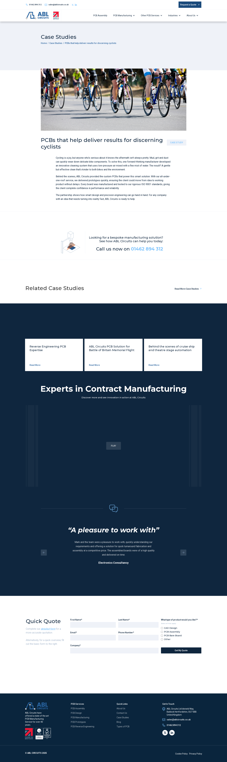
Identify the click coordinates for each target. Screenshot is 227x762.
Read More (35, 365)
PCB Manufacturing (122, 15)
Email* (73, 632)
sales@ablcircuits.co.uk (58, 5)
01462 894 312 (35, 5)
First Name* (76, 620)
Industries (173, 15)
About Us (191, 15)
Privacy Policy (195, 754)
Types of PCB (123, 726)
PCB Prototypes (78, 722)
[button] (125, 15)
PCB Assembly (100, 15)
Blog (119, 722)
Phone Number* (126, 632)
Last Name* (124, 620)
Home (44, 43)
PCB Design (76, 713)
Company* (75, 645)
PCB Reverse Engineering (82, 726)
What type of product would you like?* (179, 620)
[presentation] (93, 662)
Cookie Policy (181, 754)
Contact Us (122, 713)
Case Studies (55, 43)
